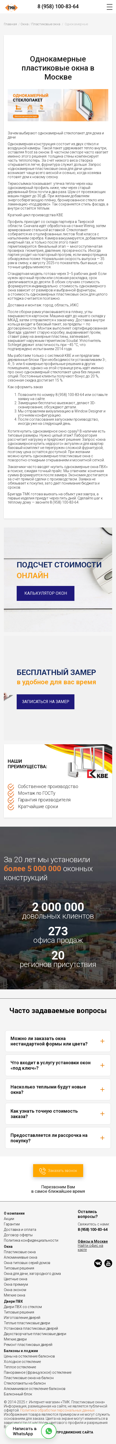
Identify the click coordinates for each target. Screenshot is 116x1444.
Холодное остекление (22, 1362)
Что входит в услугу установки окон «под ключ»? (58, 1065)
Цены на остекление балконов (29, 1356)
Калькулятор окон (45, 593)
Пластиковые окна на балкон (29, 1378)
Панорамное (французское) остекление (37, 1372)
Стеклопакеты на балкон (25, 1383)
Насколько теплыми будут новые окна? (58, 1089)
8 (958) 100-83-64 (58, 6)
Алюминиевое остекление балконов (34, 1389)
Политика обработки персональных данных (57, 1410)
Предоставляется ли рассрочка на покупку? (58, 1137)
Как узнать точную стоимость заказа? (58, 1113)
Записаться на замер (45, 701)
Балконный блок (18, 1394)
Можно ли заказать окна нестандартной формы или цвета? (58, 1041)
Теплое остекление (20, 1367)
